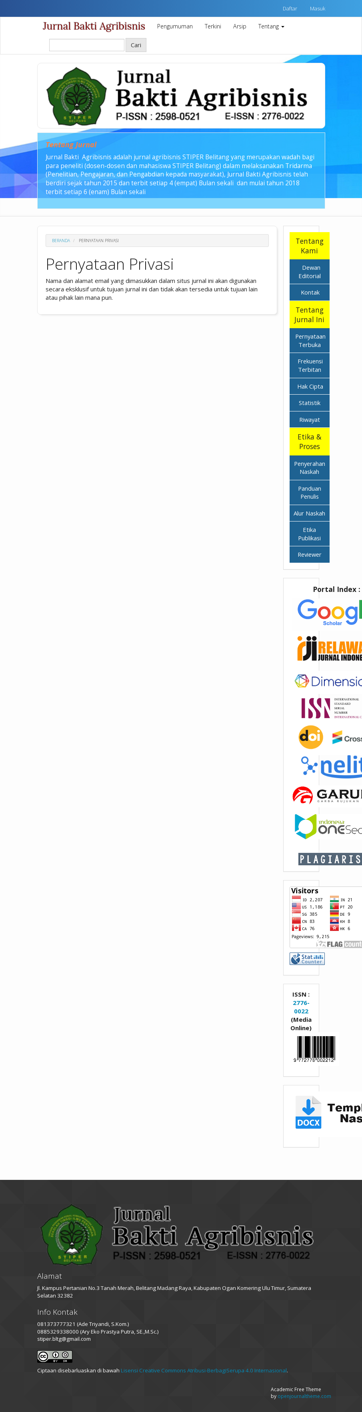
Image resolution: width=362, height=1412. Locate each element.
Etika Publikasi (309, 533)
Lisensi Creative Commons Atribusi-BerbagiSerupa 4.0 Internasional (204, 1370)
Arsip (239, 26)
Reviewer (310, 554)
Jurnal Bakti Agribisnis (94, 26)
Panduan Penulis (309, 492)
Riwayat (309, 419)
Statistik (309, 403)
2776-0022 (301, 1007)
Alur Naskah (309, 513)
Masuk (317, 8)
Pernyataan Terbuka (310, 340)
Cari (136, 45)
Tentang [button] (271, 26)
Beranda (61, 240)
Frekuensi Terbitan (310, 365)
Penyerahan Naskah (309, 467)
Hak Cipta (310, 386)
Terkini (213, 26)
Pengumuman (175, 26)
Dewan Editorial (309, 271)
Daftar (290, 8)
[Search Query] (86, 45)
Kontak (309, 292)
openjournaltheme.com (304, 1396)
